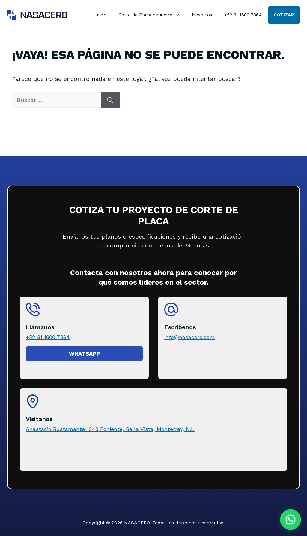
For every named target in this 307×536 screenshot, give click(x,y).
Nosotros (202, 15)
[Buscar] (110, 100)
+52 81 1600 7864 (243, 15)
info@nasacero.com (189, 337)
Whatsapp (84, 353)
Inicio (100, 15)
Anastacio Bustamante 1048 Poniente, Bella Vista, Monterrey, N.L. (110, 429)
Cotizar (284, 15)
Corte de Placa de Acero (152, 15)
